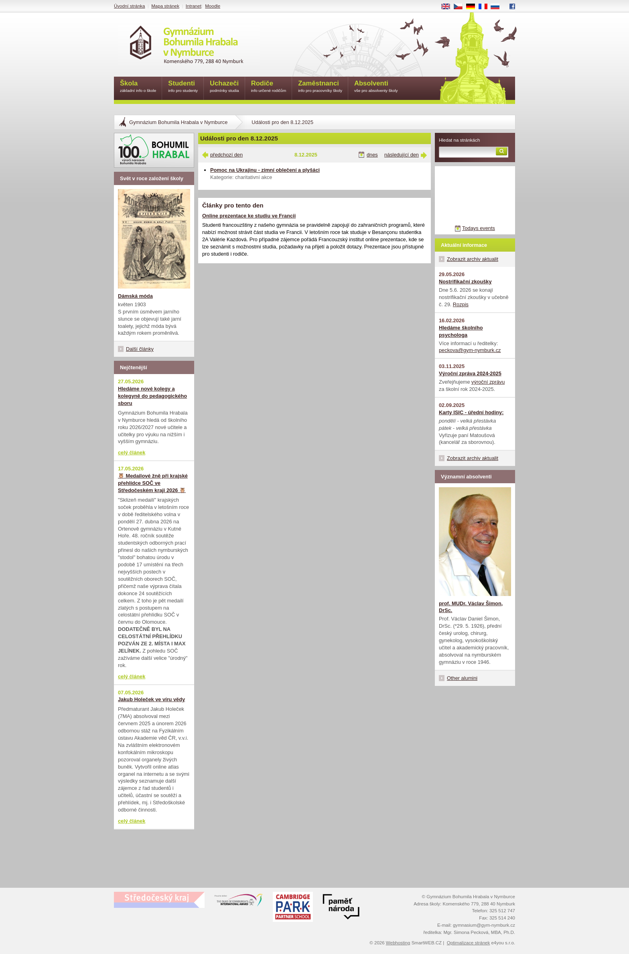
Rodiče (268, 86)
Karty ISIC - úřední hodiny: (471, 412)
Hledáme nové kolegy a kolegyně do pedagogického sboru (152, 396)
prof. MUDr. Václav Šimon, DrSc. (471, 607)
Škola (138, 86)
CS (461, 6)
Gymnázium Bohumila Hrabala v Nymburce (178, 122)
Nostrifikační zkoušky (465, 282)
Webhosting (398, 942)
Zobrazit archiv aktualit (472, 259)
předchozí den (226, 155)
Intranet (193, 6)
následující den (401, 155)
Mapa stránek (165, 6)
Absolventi (376, 86)
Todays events (478, 228)
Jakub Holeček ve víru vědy (151, 699)
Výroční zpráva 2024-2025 (470, 373)
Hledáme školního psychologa (461, 331)
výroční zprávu (488, 382)
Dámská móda (135, 296)
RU (498, 6)
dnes (372, 155)
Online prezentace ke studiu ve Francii (249, 216)
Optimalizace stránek (468, 942)
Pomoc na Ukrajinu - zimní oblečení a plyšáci (265, 170)
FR (486, 6)
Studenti (183, 86)
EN (448, 6)
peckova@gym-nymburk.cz (470, 350)
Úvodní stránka (129, 6)
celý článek (131, 453)
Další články (140, 349)
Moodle (212, 6)
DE (473, 6)
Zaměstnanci (320, 86)
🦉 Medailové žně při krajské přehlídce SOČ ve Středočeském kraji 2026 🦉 (153, 483)
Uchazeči (224, 86)
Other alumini (462, 678)
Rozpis (461, 304)
